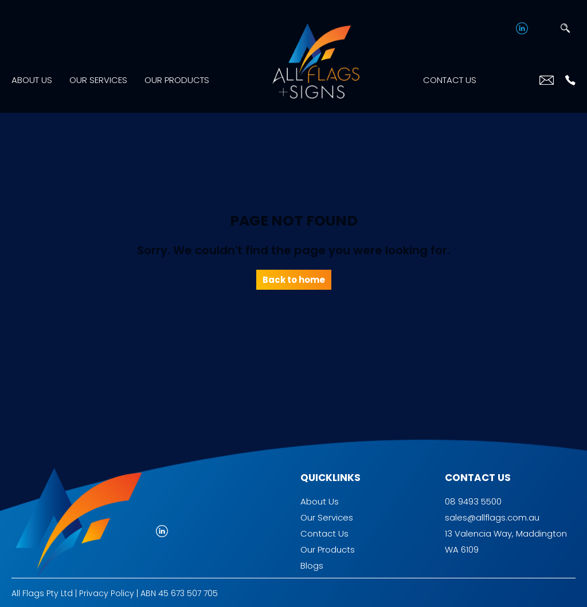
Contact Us (449, 77)
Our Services (98, 77)
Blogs (311, 560)
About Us (31, 77)
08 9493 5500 (473, 496)
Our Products (176, 77)
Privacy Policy (106, 587)
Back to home (294, 274)
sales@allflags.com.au (492, 512)
